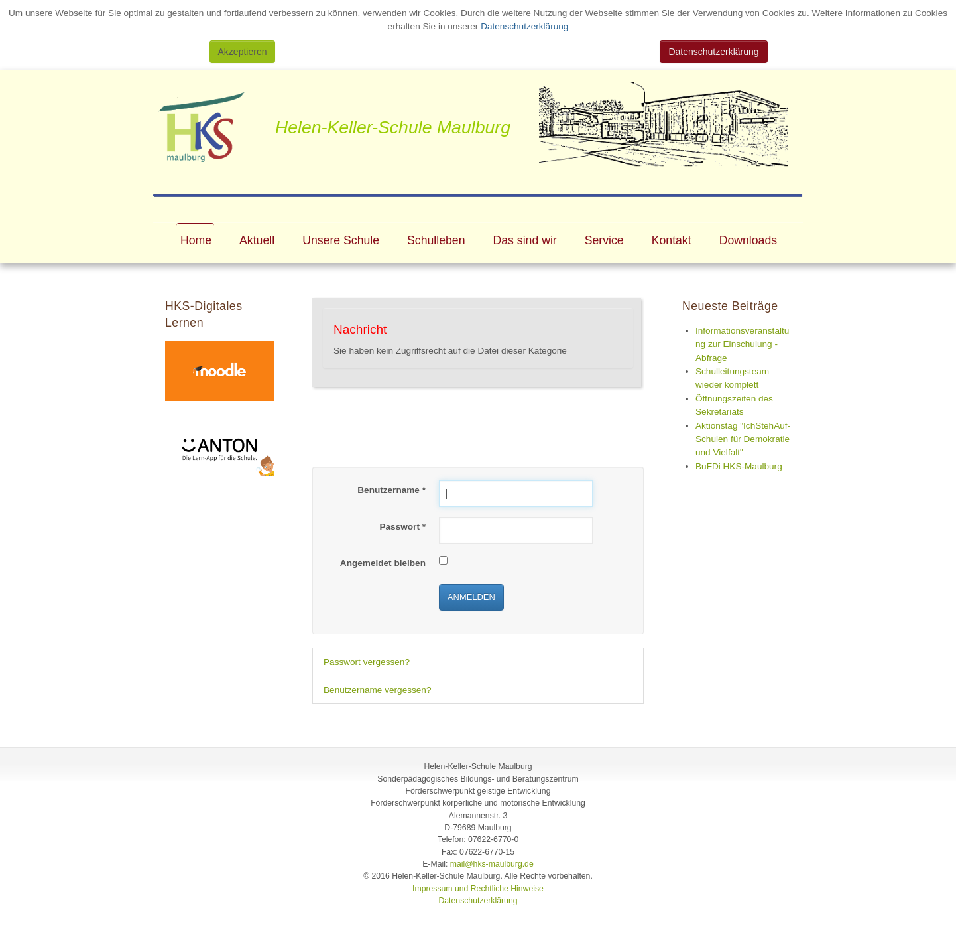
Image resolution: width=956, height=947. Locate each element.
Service (604, 240)
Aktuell (256, 240)
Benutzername (391, 490)
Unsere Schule (340, 240)
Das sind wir (525, 240)
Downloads (748, 240)
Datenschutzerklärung (523, 26)
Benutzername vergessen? (377, 690)
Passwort (402, 527)
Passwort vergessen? (367, 662)
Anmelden (471, 597)
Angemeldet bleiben (383, 563)
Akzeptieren (242, 51)
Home (195, 240)
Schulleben (436, 240)
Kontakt (671, 240)
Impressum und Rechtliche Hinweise (478, 888)
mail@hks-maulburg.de (492, 864)
